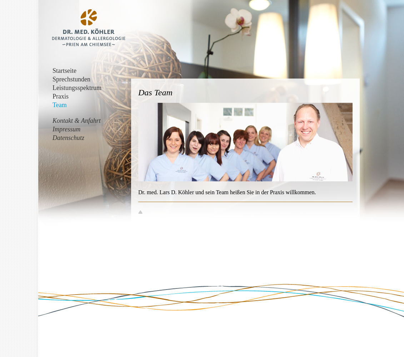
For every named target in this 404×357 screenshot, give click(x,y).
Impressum (66, 129)
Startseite (64, 70)
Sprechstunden (71, 79)
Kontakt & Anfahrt (77, 120)
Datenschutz (68, 137)
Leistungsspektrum (77, 87)
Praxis (61, 96)
